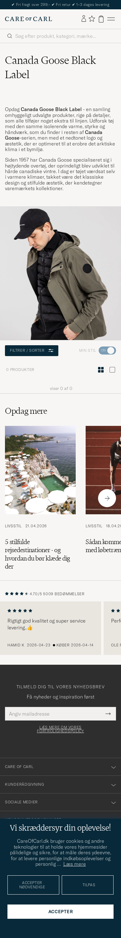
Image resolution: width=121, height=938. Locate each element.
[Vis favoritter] (91, 19)
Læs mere (74, 864)
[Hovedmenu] (111, 19)
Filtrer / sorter (31, 350)
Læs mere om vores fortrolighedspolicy (60, 729)
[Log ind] (84, 19)
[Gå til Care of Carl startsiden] (28, 18)
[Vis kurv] (101, 19)
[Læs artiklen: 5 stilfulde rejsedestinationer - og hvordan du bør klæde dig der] (40, 498)
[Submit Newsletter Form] (108, 713)
